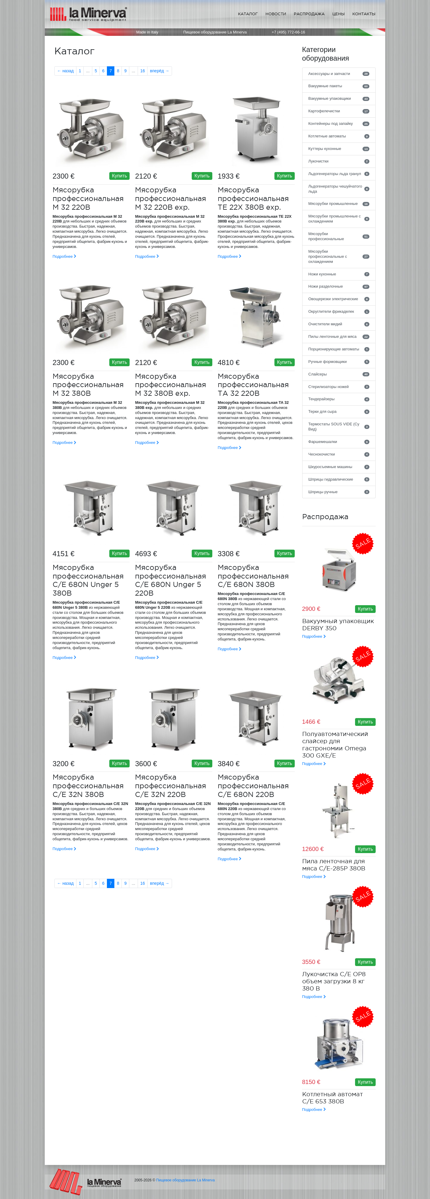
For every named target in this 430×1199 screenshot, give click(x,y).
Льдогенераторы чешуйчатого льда (339, 189)
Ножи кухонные (339, 274)
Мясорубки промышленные (339, 203)
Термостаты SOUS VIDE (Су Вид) (339, 426)
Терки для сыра (339, 411)
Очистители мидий (339, 324)
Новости (275, 14)
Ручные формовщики (339, 361)
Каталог (248, 14)
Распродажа (309, 14)
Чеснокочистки (339, 454)
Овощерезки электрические (339, 299)
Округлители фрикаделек (339, 311)
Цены (338, 14)
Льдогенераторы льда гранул (339, 173)
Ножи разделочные (339, 286)
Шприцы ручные (339, 492)
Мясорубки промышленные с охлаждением (339, 218)
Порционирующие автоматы (339, 349)
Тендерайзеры (339, 399)
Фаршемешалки (339, 441)
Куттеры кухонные (339, 148)
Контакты (363, 14)
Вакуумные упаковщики (339, 98)
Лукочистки (339, 161)
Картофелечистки (339, 111)
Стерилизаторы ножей (339, 386)
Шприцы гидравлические (339, 479)
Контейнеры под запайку (339, 123)
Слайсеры (339, 374)
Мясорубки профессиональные (339, 236)
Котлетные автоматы (339, 136)
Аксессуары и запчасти (339, 73)
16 (142, 70)
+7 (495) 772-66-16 (288, 32)
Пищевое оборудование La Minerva (185, 1180)
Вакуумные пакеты (339, 86)
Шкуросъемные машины (339, 466)
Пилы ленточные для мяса (339, 336)
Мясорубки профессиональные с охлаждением (339, 256)
